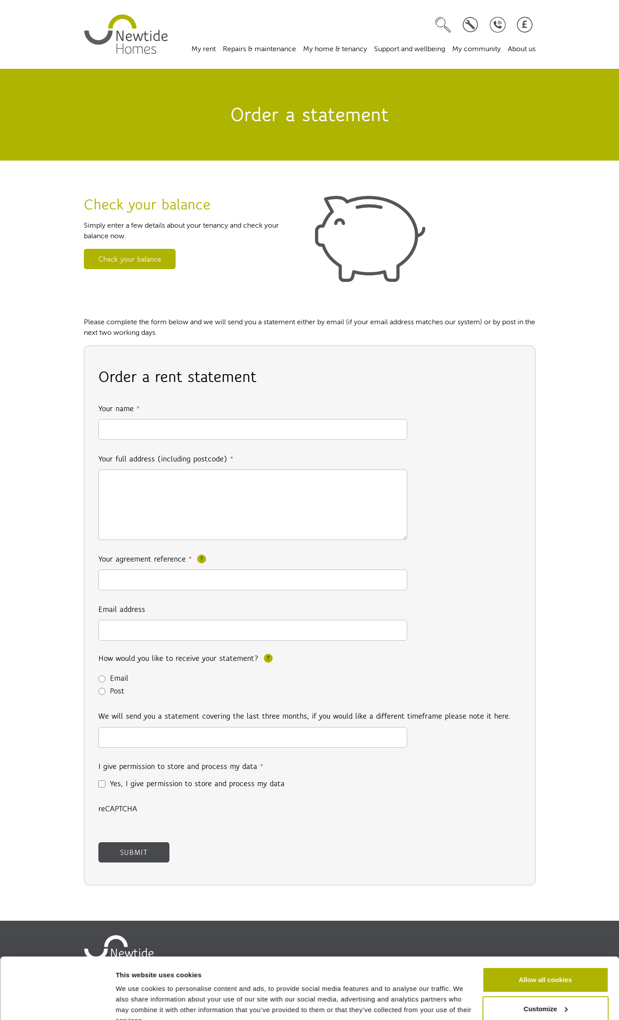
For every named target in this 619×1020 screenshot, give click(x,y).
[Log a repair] (470, 25)
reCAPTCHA (117, 809)
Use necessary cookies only (545, 995)
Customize (546, 966)
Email (119, 678)
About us (522, 49)
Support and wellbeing (409, 49)
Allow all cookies (545, 937)
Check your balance (129, 259)
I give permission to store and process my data (180, 766)
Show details (136, 1002)
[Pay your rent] (525, 25)
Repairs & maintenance (259, 49)
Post (117, 691)
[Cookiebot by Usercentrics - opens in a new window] (57, 1002)
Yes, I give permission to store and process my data (197, 783)
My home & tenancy (335, 49)
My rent (203, 49)
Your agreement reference (145, 559)
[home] (126, 34)
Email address (121, 609)
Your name (119, 408)
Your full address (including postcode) (165, 459)
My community (476, 49)
